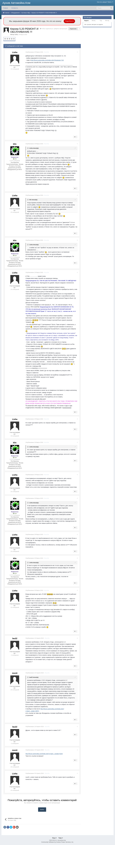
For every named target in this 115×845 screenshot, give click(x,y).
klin (14, 144)
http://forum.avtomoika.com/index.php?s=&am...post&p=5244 (44, 753)
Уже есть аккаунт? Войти (105, 2)
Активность (14, 8)
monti (14, 673)
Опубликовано (34, 52)
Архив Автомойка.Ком (16, 2)
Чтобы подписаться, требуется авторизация (54, 28)
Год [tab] (101, 20)
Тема (60, 838)
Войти (42, 809)
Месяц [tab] (93, 20)
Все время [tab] (108, 20)
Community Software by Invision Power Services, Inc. (57, 842)
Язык (54, 838)
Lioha (16, 34)
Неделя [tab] (86, 20)
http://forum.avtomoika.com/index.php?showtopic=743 (47, 60)
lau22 (14, 638)
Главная (5, 8)
